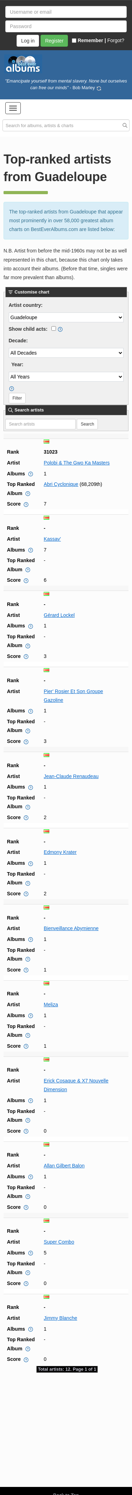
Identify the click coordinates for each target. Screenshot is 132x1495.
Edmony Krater (60, 852)
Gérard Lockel (59, 615)
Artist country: (26, 305)
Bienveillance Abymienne (71, 928)
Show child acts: (28, 329)
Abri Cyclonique (61, 484)
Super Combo (59, 1242)
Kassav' (52, 539)
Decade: (18, 340)
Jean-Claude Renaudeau (71, 776)
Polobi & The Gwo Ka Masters (76, 463)
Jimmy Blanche (60, 1318)
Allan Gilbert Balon (64, 1165)
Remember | (89, 40)
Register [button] (54, 41)
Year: (17, 364)
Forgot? (115, 40)
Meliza (51, 1004)
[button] (13, 108)
